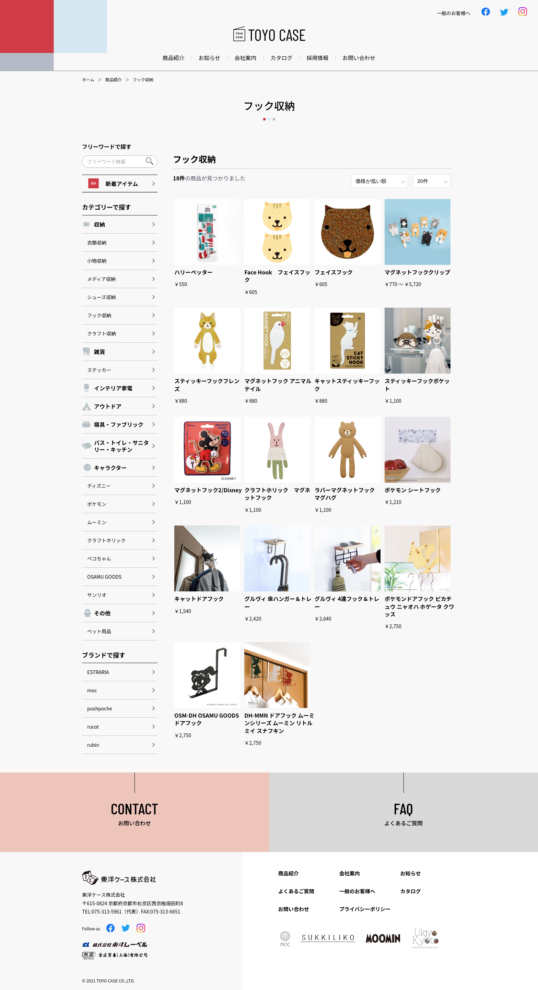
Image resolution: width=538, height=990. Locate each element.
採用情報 (317, 57)
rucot (93, 726)
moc (92, 690)
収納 (99, 224)
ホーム (88, 79)
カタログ (281, 57)
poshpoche (99, 708)
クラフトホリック (106, 540)
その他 (102, 613)
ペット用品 (99, 631)
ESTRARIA (98, 672)
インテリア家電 (113, 388)
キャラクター (110, 467)
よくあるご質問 (296, 891)
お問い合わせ (358, 57)
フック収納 (99, 315)
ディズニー (99, 485)
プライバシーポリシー (365, 908)
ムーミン (96, 522)
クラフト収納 (101, 333)
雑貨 (99, 351)
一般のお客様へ (357, 891)
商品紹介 (174, 57)
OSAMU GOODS (104, 576)
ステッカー (99, 369)
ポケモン (96, 503)
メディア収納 (101, 278)
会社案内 (245, 57)
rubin (93, 744)
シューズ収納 (101, 297)
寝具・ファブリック (118, 424)
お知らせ (210, 57)
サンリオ (96, 594)
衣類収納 (96, 242)
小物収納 (96, 260)
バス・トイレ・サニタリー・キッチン (121, 445)
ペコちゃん (99, 558)
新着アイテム (113, 183)
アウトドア (107, 406)
